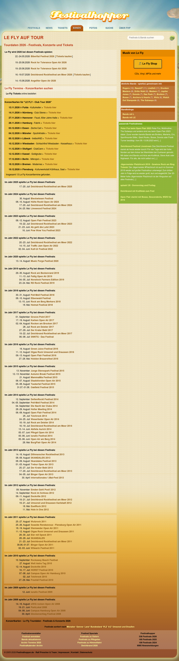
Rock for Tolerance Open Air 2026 (49, 62)
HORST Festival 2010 (42, 570)
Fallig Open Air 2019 (41, 276)
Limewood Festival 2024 (43, 208)
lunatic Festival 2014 (41, 436)
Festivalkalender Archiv (31, 646)
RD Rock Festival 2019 (42, 283)
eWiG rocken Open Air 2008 (45, 604)
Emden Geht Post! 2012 (43, 490)
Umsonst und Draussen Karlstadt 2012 (51, 503)
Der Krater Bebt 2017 (42, 330)
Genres (79, 627)
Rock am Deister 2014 (42, 422)
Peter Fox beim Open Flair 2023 (136, 128)
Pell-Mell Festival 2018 (42, 295)
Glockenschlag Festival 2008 (46, 614)
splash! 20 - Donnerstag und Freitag (137, 185)
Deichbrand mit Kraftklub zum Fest (137, 191)
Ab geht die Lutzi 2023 (42, 227)
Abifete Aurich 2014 (41, 429)
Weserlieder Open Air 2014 (45, 419)
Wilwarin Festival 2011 (42, 548)
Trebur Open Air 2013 (42, 464)
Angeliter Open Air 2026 (43, 81)
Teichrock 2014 (39, 416)
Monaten (71, 627)
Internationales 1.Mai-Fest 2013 (47, 478)
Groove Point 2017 (40, 317)
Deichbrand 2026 (89, 646)
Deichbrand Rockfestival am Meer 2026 (51, 75)
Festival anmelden (31, 637)
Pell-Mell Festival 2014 (42, 403)
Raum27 (139, 88)
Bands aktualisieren (31, 640)
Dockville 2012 (38, 496)
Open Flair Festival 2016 (43, 355)
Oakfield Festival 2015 (42, 387)
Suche (109, 28)
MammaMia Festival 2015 (44, 377)
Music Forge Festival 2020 (44, 261)
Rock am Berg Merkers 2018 (46, 302)
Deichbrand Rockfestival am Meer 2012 (51, 500)
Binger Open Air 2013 (42, 474)
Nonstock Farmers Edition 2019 (47, 280)
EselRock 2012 (38, 506)
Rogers (126, 88)
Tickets (63, 28)
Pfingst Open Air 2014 (42, 432)
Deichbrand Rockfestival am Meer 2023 (51, 224)
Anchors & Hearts (141, 97)
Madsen (153, 91)
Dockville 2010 (38, 567)
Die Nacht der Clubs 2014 (44, 406)
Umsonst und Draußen (123, 627)
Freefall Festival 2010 (42, 580)
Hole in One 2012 (40, 510)
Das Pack (148, 94)
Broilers (160, 94)
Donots (136, 94)
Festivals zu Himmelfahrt (89, 643)
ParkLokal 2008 (39, 607)
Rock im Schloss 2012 (42, 493)
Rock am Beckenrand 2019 (45, 273)
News (49, 28)
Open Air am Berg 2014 (43, 439)
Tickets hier (50, 107)
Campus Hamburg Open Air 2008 (48, 611)
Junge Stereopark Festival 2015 (47, 371)
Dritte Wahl (139, 91)
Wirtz (156, 97)
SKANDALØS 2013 (40, 458)
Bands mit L (128, 114)
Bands (77, 28)
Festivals (34, 28)
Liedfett (151, 88)
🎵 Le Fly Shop (148, 64)
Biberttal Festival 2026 (42, 56)
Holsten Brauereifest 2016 (44, 359)
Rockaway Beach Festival (44, 560)
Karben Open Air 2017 (42, 320)
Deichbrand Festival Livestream (136, 146)
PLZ (105, 627)
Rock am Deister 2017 (42, 327)
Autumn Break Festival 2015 (45, 374)
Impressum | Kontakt (68, 652)
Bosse (126, 97)
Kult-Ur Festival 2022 (42, 249)
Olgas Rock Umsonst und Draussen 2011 (52, 531)
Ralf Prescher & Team (46, 652)
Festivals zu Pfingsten (89, 640)
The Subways (147, 100)
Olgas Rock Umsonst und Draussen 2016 (52, 352)
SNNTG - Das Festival (42, 337)
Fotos (93, 28)
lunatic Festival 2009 (41, 592)
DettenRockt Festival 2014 (44, 399)
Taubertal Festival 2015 (43, 384)
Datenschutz (86, 652)
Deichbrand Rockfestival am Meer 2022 (51, 242)
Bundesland (96, 627)
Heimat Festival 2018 (42, 305)
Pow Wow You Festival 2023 (45, 230)
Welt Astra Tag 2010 (41, 563)
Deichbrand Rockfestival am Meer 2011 (51, 541)
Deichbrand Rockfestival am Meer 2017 (51, 333)
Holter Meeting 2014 (41, 409)
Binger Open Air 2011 (42, 545)
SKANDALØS (38, 538)
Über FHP (125, 28)
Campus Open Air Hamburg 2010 (48, 573)
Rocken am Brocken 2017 (44, 323)
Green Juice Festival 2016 (44, 349)
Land (87, 627)
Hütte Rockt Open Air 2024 (45, 202)
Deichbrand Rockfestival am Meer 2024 (51, 205)
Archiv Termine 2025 (31, 643)
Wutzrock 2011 (38, 522)
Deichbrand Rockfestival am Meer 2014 (51, 426)
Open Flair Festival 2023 (43, 220)
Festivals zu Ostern (89, 637)
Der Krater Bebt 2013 (42, 468)
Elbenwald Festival (41, 298)
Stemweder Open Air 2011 (44, 528)
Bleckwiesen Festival (42, 198)
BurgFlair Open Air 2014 (43, 442)
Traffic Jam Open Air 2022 (44, 246)
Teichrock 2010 (39, 577)
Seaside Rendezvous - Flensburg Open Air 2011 (56, 525)
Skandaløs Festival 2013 (43, 461)
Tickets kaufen (64, 56)
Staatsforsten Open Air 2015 (46, 381)
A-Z (109, 627)
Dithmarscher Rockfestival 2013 (47, 454)
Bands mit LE (129, 118)
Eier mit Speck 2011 (41, 535)
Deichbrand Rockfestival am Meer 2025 (51, 186)
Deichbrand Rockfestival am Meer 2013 (51, 471)
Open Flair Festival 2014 (43, 413)
